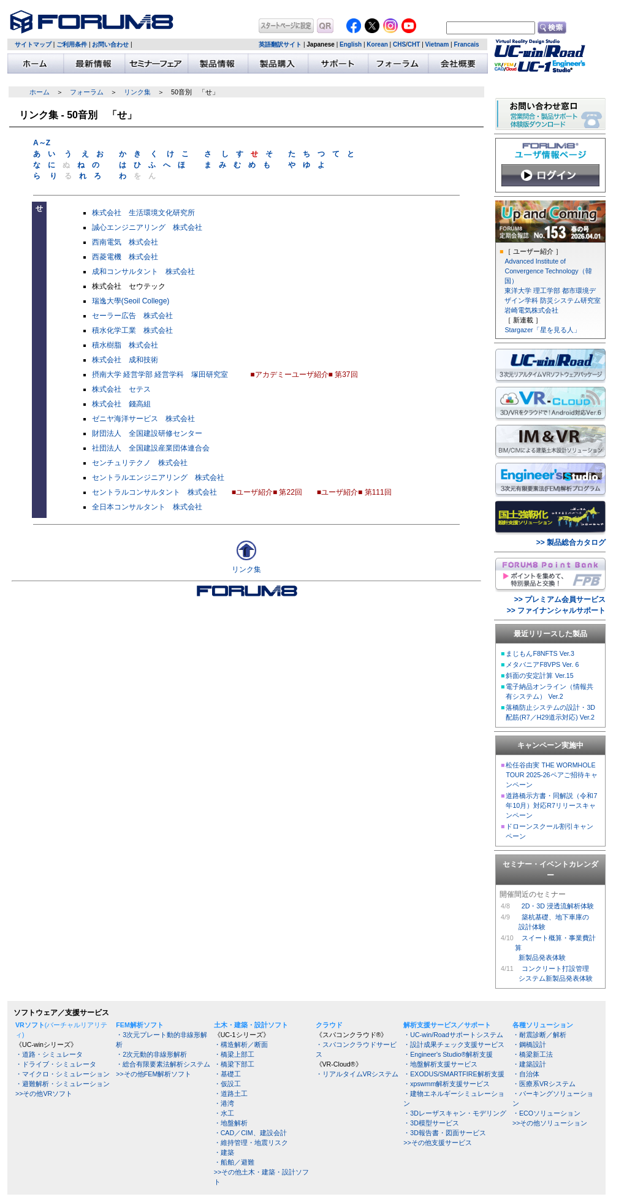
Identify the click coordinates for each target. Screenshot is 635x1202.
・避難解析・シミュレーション (62, 1083)
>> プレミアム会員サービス (560, 599)
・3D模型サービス (431, 1123)
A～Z (41, 143)
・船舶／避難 (234, 1162)
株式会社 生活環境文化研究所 (143, 212)
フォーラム (87, 92)
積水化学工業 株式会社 (132, 330)
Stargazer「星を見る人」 (542, 329)
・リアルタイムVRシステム (357, 1074)
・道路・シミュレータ (49, 1054)
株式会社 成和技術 (125, 360)
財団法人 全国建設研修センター (147, 433)
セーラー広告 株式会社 (132, 315)
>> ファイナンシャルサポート (556, 610)
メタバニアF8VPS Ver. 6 (542, 664)
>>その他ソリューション (549, 1123)
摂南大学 (106, 374)
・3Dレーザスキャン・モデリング (454, 1113)
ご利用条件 (71, 44)
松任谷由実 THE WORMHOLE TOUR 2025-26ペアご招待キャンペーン (551, 774)
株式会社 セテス (121, 389)
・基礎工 (227, 1074)
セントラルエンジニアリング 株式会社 (158, 477)
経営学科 (169, 374)
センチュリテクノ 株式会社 (140, 462)
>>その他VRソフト (43, 1093)
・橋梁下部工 (234, 1064)
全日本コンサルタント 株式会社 (147, 507)
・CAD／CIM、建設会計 (250, 1132)
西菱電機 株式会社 (125, 257)
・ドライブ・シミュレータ (55, 1064)
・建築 (224, 1152)
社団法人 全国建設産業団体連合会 (151, 448)
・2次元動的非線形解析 (151, 1054)
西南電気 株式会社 (125, 242)
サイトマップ (33, 44)
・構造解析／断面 (241, 1044)
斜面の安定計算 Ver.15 (539, 675)
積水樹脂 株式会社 (125, 345)
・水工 (224, 1113)
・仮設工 (227, 1083)
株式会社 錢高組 (121, 404)
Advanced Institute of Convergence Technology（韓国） (547, 270)
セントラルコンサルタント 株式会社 (154, 492)
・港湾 (224, 1103)
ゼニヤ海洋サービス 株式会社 (143, 418)
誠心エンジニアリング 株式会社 (147, 227)
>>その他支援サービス (437, 1142)
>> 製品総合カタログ (571, 542)
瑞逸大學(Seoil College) (131, 301)
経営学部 (138, 374)
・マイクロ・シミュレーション (62, 1074)
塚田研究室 (209, 374)
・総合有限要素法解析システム (163, 1064)
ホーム (39, 92)
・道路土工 (231, 1093)
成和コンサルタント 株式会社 (143, 271)
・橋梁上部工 (234, 1054)
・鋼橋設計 (529, 1044)
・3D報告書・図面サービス (444, 1132)
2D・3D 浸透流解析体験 (558, 906)
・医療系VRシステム (544, 1083)
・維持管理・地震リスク (251, 1142)
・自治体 (525, 1074)
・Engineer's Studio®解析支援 (448, 1054)
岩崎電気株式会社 (531, 310)
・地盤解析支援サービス (440, 1064)
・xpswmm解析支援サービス (446, 1083)
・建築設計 (529, 1064)
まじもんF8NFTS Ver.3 (540, 653)
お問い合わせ (110, 44)
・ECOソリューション (546, 1113)
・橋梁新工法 (532, 1054)
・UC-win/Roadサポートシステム (453, 1034)
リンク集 (137, 92)
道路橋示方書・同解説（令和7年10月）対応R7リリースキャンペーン (551, 805)
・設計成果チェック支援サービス (453, 1044)
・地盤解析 (231, 1123)
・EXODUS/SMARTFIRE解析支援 (453, 1074)
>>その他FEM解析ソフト (153, 1074)
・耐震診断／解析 (539, 1034)
